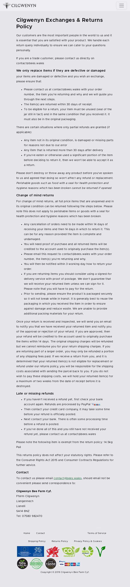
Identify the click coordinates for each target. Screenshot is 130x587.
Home (27, 533)
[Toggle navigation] (121, 5)
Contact (40, 533)
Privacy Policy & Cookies (88, 541)
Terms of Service (96, 533)
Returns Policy (60, 541)
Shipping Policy (37, 541)
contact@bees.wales (30, 63)
